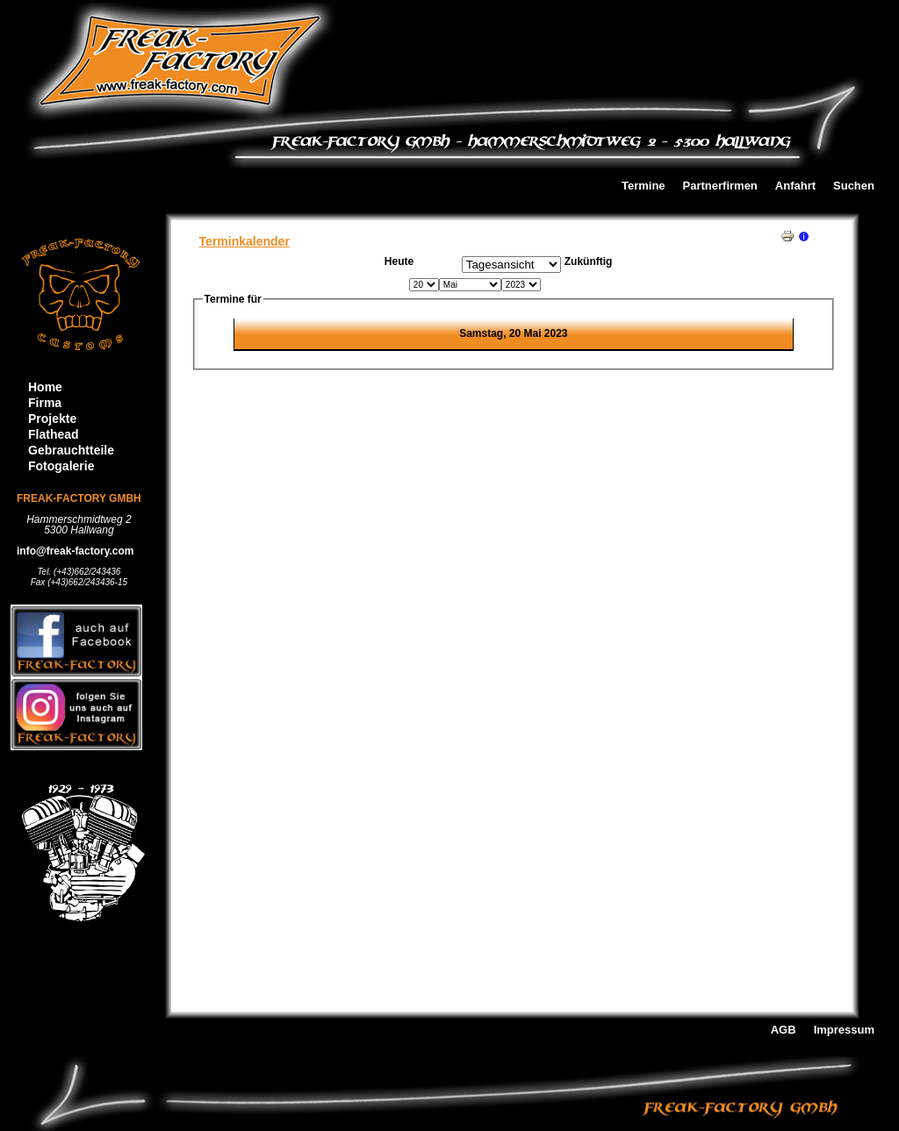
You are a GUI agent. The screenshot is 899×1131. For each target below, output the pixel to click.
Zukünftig (589, 261)
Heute (399, 261)
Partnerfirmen (720, 186)
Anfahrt (795, 186)
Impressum (844, 1030)
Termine (643, 186)
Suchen (853, 186)
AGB (783, 1030)
